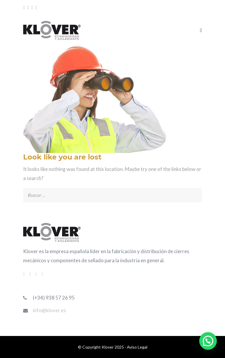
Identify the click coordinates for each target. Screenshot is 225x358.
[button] (208, 341)
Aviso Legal (137, 346)
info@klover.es (49, 310)
